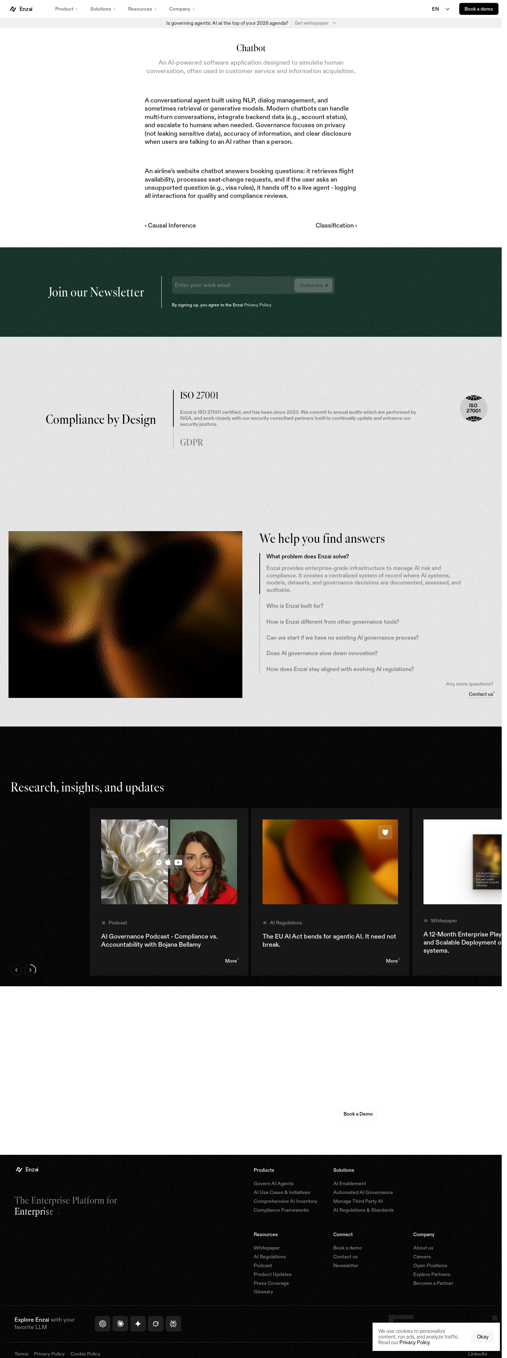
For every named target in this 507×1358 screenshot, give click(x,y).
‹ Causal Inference (170, 225)
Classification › (336, 225)
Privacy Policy (257, 304)
